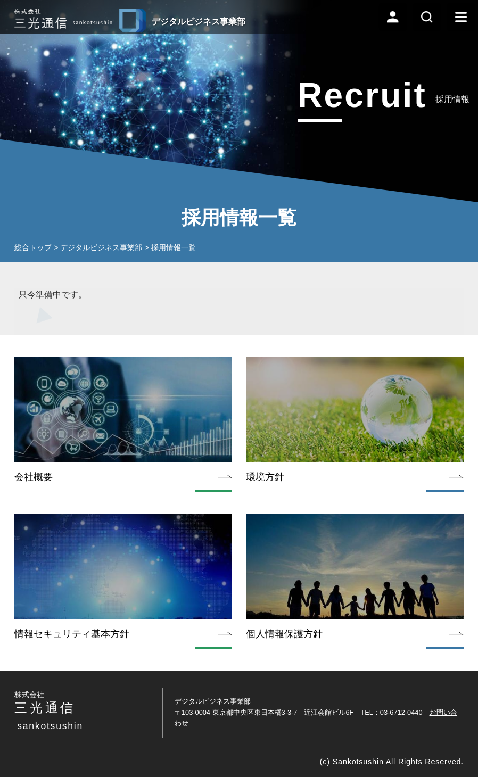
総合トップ (33, 247)
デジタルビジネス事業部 (101, 247)
